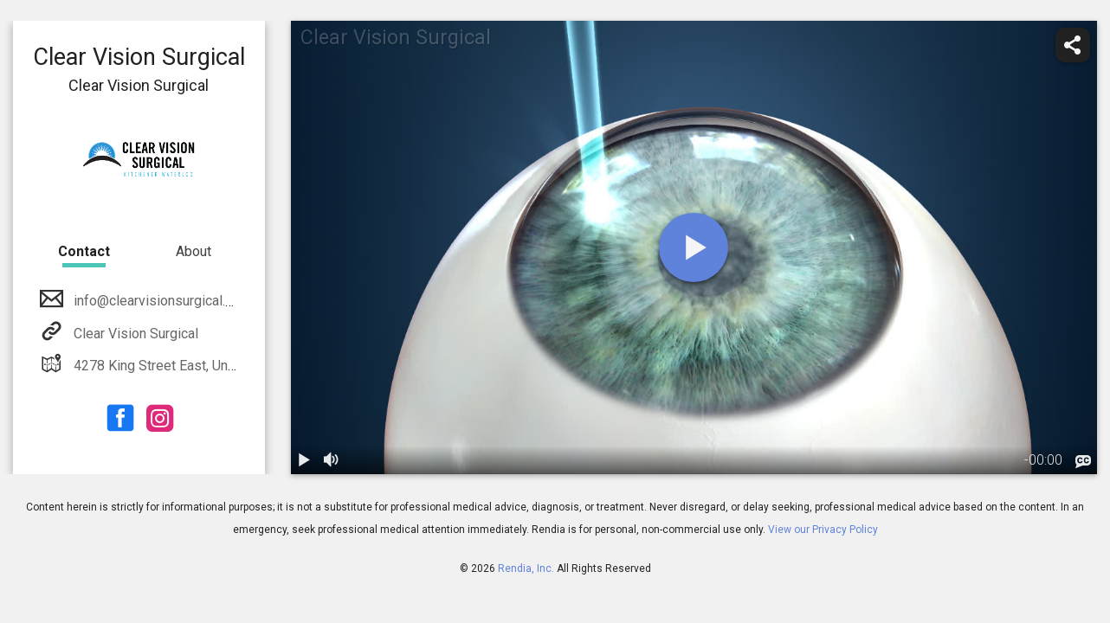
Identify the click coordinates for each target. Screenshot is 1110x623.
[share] (1072, 45)
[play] (693, 247)
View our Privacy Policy (823, 529)
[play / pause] (305, 460)
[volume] (332, 460)
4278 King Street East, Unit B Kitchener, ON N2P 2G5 (230, 365)
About (193, 251)
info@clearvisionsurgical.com (160, 300)
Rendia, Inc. (526, 568)
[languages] (1083, 461)
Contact (84, 251)
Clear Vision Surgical (134, 333)
